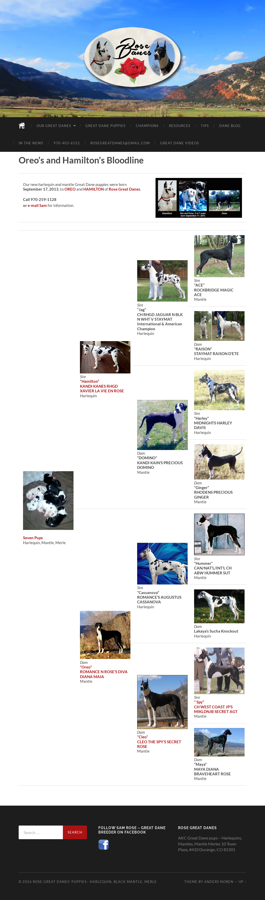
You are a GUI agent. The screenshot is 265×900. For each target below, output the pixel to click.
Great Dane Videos (179, 143)
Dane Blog (230, 126)
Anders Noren (218, 882)
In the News (31, 143)
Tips (205, 126)
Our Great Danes (53, 126)
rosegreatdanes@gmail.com (120, 143)
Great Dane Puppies (105, 126)
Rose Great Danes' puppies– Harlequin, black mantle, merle (95, 882)
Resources (179, 126)
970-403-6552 (67, 143)
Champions (147, 126)
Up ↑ (242, 882)
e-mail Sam (37, 205)
